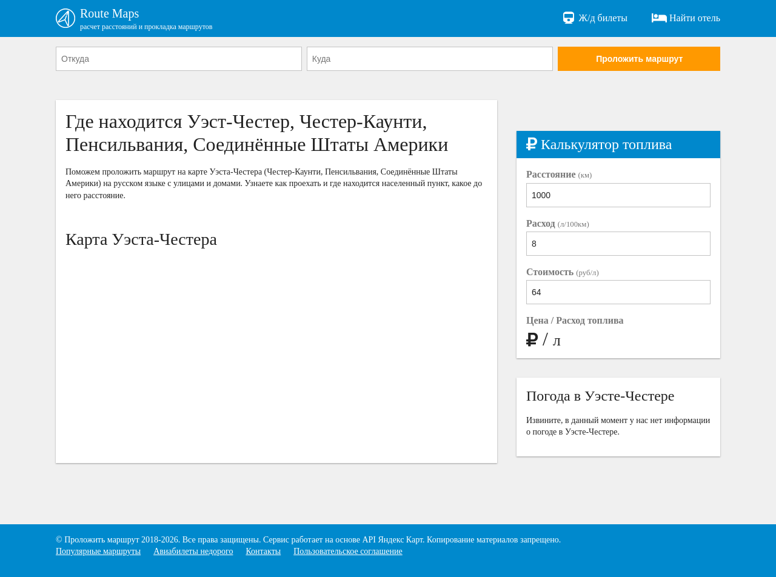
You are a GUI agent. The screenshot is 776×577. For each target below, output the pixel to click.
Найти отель (686, 18)
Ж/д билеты (594, 18)
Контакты (263, 551)
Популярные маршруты (98, 551)
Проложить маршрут (639, 59)
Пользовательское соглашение (348, 551)
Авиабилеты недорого (193, 551)
